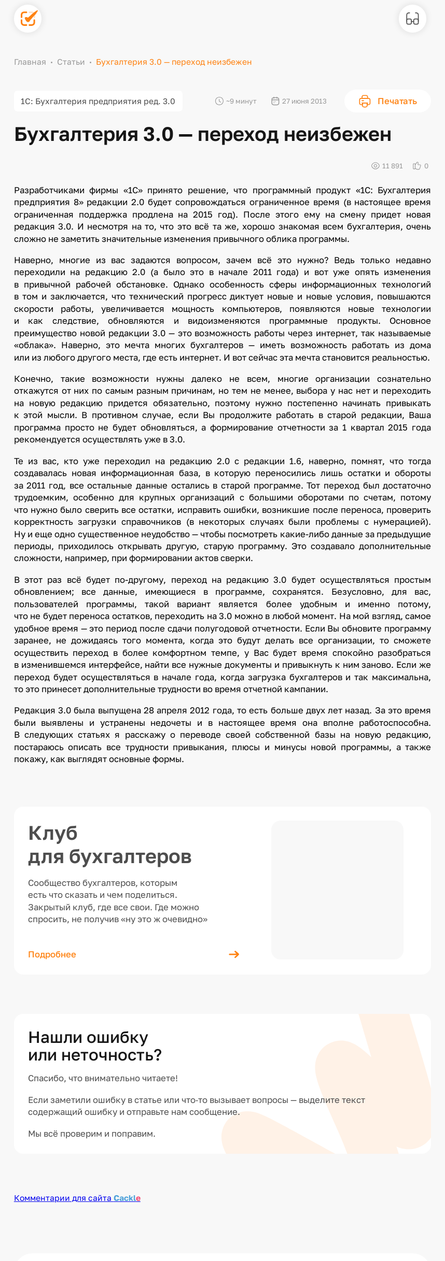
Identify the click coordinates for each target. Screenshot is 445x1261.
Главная (30, 61)
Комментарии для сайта (77, 1197)
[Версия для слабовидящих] (413, 19)
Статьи (71, 61)
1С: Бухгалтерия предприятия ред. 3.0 (98, 101)
